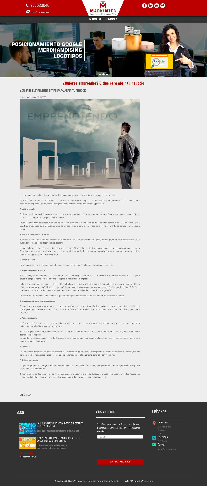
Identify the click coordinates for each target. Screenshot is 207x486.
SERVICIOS (110, 19)
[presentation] (113, 448)
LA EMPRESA (95, 19)
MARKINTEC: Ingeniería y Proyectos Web (139, 481)
